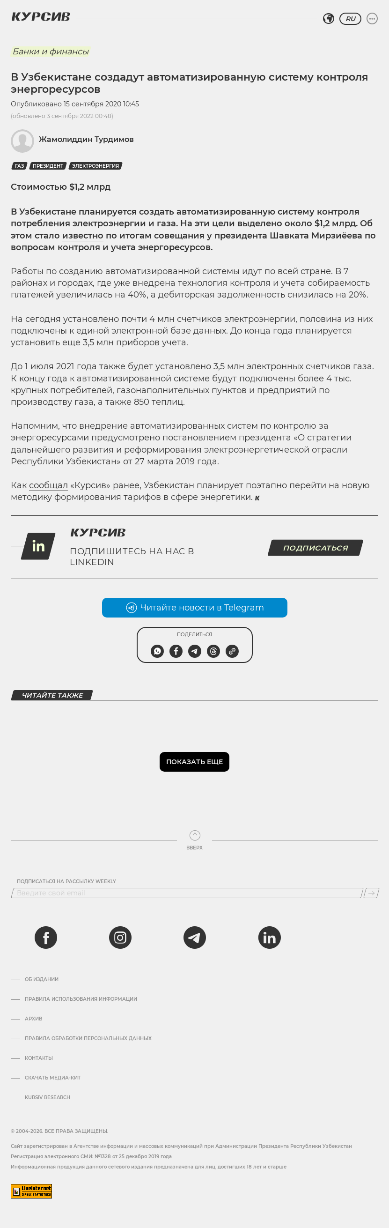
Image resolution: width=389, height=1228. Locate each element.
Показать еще (194, 762)
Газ (19, 166)
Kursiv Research (47, 1098)
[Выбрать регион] (329, 19)
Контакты (39, 1058)
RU (350, 19)
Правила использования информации (81, 999)
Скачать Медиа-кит (53, 1078)
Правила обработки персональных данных (88, 1039)
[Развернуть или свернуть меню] (372, 19)
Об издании (42, 979)
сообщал (48, 485)
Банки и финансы (50, 51)
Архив (33, 1019)
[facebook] (46, 937)
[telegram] (194, 937)
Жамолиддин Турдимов (86, 139)
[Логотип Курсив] (41, 16)
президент (48, 166)
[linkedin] (269, 937)
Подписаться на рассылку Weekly (66, 882)
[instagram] (120, 937)
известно (82, 236)
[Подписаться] (371, 893)
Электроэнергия (95, 166)
